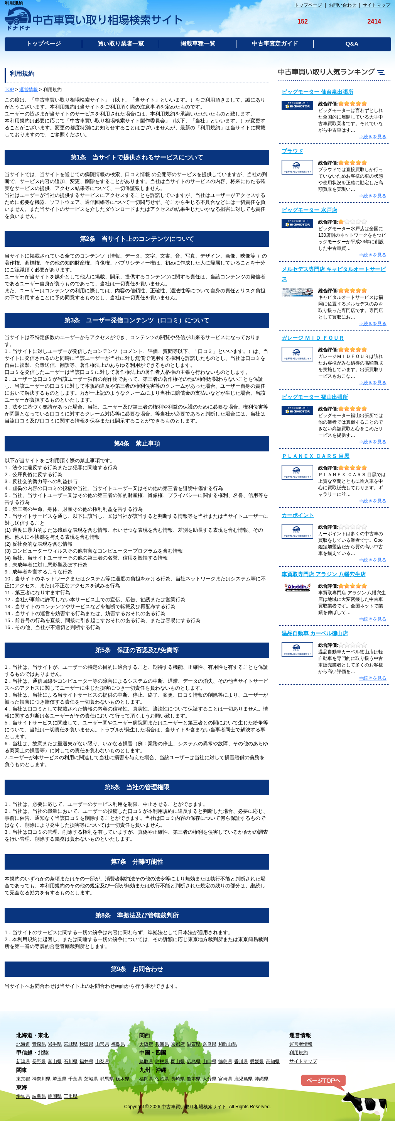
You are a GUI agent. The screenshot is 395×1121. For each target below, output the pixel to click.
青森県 (39, 1044)
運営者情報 (300, 1044)
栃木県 (123, 1079)
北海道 (23, 1044)
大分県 (209, 1079)
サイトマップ (376, 5)
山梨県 (102, 1061)
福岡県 (146, 1079)
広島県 (194, 1061)
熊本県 (194, 1079)
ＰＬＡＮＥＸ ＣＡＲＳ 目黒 (315, 456)
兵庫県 (162, 1044)
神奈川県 (41, 1079)
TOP (9, 89)
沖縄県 (261, 1079)
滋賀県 (194, 1044)
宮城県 (71, 1044)
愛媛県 (257, 1061)
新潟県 (23, 1061)
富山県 (55, 1061)
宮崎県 (225, 1079)
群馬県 (107, 1079)
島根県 (162, 1061)
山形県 (102, 1044)
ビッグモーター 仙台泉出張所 (317, 92)
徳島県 (225, 1061)
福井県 (86, 1061)
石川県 (71, 1061)
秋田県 (86, 1044)
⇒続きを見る (373, 136)
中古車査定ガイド (275, 43)
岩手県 (55, 1044)
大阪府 (146, 1044)
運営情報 (28, 89)
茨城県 (91, 1079)
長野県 (39, 1061)
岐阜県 (39, 1096)
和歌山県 (227, 1044)
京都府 (178, 1044)
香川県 (241, 1061)
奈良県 (209, 1044)
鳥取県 (146, 1061)
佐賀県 (162, 1079)
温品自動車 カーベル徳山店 (315, 633)
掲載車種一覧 (198, 43)
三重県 (71, 1096)
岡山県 (178, 1061)
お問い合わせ (342, 5)
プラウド (292, 151)
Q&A (352, 43)
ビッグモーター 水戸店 (309, 210)
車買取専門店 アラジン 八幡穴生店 (324, 574)
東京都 (23, 1079)
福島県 (118, 1044)
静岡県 (55, 1096)
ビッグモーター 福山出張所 (315, 397)
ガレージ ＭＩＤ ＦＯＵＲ (313, 338)
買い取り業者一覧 (121, 43)
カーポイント (298, 515)
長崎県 (178, 1079)
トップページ (308, 5)
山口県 (209, 1061)
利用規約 (298, 1052)
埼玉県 (59, 1079)
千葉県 (75, 1079)
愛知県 (23, 1096)
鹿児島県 (243, 1079)
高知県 (273, 1061)
